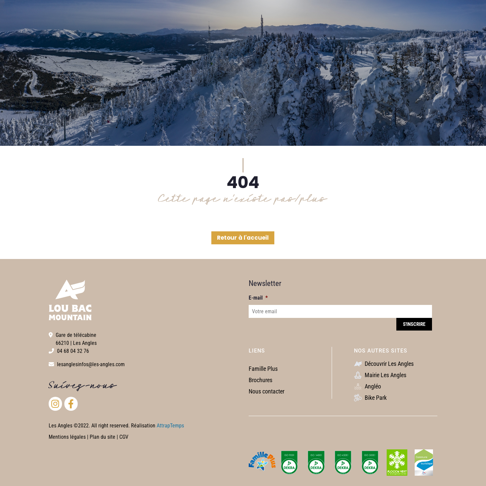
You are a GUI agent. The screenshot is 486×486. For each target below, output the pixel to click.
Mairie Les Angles (380, 375)
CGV (123, 437)
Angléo (367, 386)
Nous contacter (266, 391)
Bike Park (370, 397)
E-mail (258, 298)
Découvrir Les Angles (384, 363)
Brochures (260, 379)
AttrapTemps (170, 425)
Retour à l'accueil (243, 238)
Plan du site (103, 437)
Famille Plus (263, 368)
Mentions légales (67, 437)
